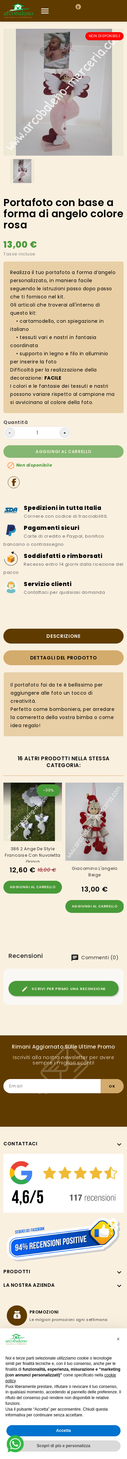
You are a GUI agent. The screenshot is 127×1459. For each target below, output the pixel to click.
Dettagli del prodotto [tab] (63, 657)
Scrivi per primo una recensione (63, 989)
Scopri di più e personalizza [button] (63, 1445)
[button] (118, 1339)
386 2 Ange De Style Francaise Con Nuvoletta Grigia (33, 854)
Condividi (13, 482)
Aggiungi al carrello (63, 451)
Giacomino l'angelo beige (95, 872)
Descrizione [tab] (63, 636)
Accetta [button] (63, 1430)
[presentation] (72, 1106)
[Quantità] (37, 432)
